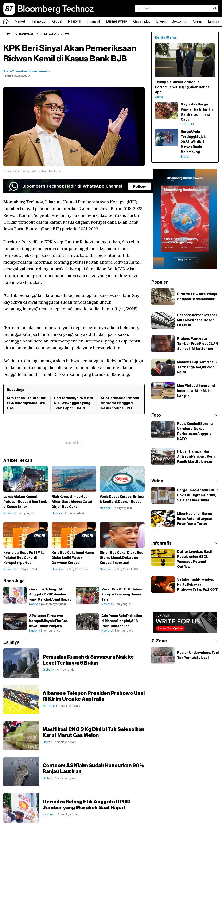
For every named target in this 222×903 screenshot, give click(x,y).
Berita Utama (166, 37)
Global (57, 21)
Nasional (74, 21)
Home (7, 34)
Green (197, 21)
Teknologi (39, 21)
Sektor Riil (179, 21)
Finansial (93, 21)
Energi (161, 21)
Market (20, 21)
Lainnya (213, 21)
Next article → (74, 442)
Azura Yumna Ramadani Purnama (26, 71)
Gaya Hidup (141, 21)
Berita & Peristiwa (55, 34)
